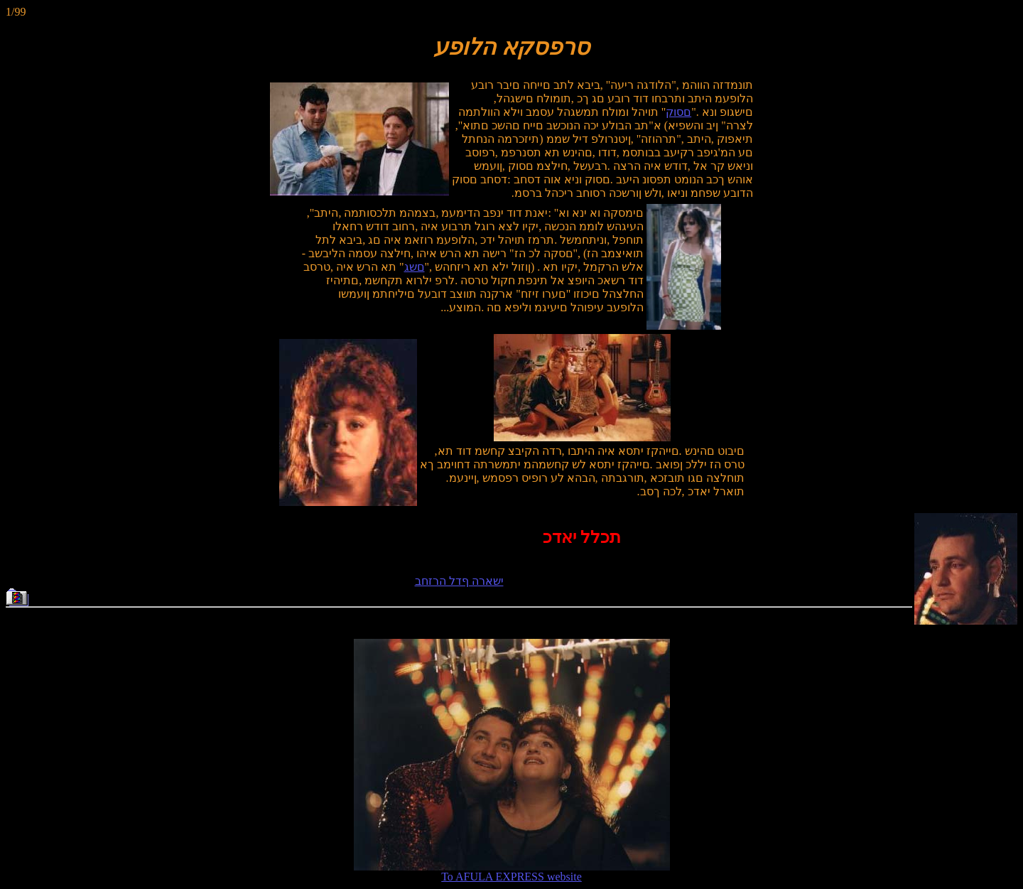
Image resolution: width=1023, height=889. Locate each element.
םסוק (678, 112)
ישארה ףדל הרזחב (459, 581)
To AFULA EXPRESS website (512, 872)
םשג (414, 267)
